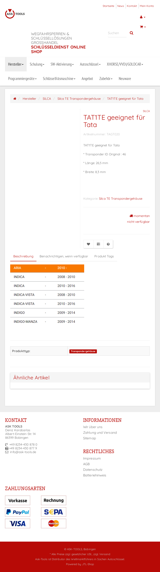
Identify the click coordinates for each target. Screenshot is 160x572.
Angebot (87, 78)
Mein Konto (147, 5)
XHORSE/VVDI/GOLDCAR (125, 64)
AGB (86, 464)
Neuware (125, 78)
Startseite (108, 5)
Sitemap (89, 438)
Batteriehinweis (94, 475)
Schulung (37, 64)
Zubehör (106, 78)
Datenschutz (92, 469)
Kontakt (132, 5)
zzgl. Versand (101, 554)
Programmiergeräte (22, 78)
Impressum (92, 458)
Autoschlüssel (90, 64)
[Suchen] (117, 33)
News (120, 5)
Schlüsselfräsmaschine (59, 78)
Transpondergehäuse (83, 351)
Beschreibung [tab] (23, 256)
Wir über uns (92, 427)
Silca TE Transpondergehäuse (120, 199)
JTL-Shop (88, 564)
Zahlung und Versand (100, 432)
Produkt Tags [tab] (104, 256)
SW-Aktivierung (62, 64)
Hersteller (16, 64)
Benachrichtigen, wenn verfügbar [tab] (64, 256)
